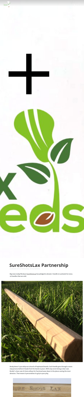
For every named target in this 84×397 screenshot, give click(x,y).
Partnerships (25, 269)
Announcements (35, 269)
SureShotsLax (31, 274)
